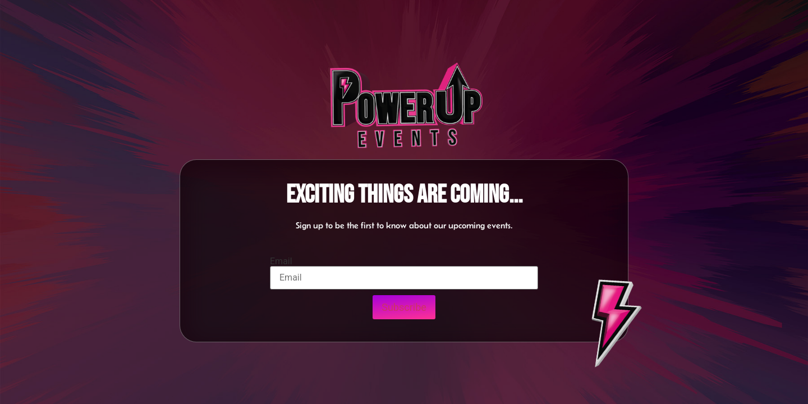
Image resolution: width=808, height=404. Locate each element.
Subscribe (404, 307)
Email (281, 261)
